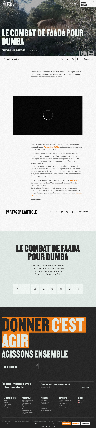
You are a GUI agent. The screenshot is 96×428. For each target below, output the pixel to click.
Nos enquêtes (63, 403)
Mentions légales (6, 421)
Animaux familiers (27, 410)
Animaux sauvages (27, 408)
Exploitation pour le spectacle (27, 401)
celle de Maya (74, 180)
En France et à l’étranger (8, 407)
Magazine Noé (63, 407)
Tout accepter (66, 424)
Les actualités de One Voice (65, 401)
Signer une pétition (46, 410)
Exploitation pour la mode (27, 407)
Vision (5, 400)
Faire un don (44, 400)
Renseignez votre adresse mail (55, 384)
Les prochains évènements (63, 406)
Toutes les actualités (10, 59)
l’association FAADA (51, 147)
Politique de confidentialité (22, 421)
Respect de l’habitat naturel (27, 413)
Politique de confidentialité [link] (48, 426)
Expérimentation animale (26, 404)
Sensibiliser (44, 408)
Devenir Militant (45, 405)
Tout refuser (75, 424)
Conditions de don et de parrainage (59, 421)
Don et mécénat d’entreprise (45, 403)
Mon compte (73, 3)
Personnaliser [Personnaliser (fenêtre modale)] (85, 424)
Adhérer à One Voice (46, 407)
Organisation (7, 404)
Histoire (6, 402)
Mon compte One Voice (39, 421)
